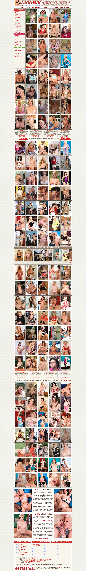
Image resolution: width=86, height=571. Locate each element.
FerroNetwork (23, 139)
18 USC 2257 (60, 567)
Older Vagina (57, 256)
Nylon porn (27, 558)
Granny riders (64, 130)
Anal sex (17, 11)
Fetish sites (17, 52)
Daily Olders (28, 256)
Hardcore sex (18, 24)
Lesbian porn (27, 562)
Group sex (17, 27)
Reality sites (17, 54)
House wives (17, 17)
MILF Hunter (33, 557)
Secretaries (17, 32)
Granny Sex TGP (36, 545)
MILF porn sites (18, 56)
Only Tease (17, 49)
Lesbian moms (18, 30)
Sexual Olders (22, 554)
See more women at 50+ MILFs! (43, 513)
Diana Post (38, 256)
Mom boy (17, 20)
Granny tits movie (50, 372)
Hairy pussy (17, 18)
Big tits (16, 12)
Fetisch (49, 559)
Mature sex (23, 5)
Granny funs (50, 130)
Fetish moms (17, 42)
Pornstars (17, 29)
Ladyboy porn (39, 560)
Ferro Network (65, 139)
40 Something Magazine (45, 520)
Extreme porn (27, 559)
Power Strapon (38, 561)
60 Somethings (39, 525)
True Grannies (36, 544)
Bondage (40, 559)
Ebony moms (18, 14)
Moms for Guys (28, 557)
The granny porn (64, 372)
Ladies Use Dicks (32, 561)
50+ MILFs (38, 489)
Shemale (27, 560)
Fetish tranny (44, 560)
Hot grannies (17, 23)
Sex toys (17, 39)
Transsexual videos (32, 560)
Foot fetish (17, 44)
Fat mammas (18, 41)
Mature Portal (47, 256)
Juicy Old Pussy (67, 256)
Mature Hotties (35, 372)
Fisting (37, 559)
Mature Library (19, 256)
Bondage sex (45, 559)
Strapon (26, 561)
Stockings (17, 35)
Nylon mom (32, 558)
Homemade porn (18, 15)
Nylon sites (17, 53)
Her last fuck (21, 372)
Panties (16, 38)
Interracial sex (18, 26)
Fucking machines (19, 45)
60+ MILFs (37, 514)
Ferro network (18, 50)
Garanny (21, 130)
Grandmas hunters (36, 130)
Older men (17, 21)
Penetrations (33, 559)
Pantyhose (17, 36)
